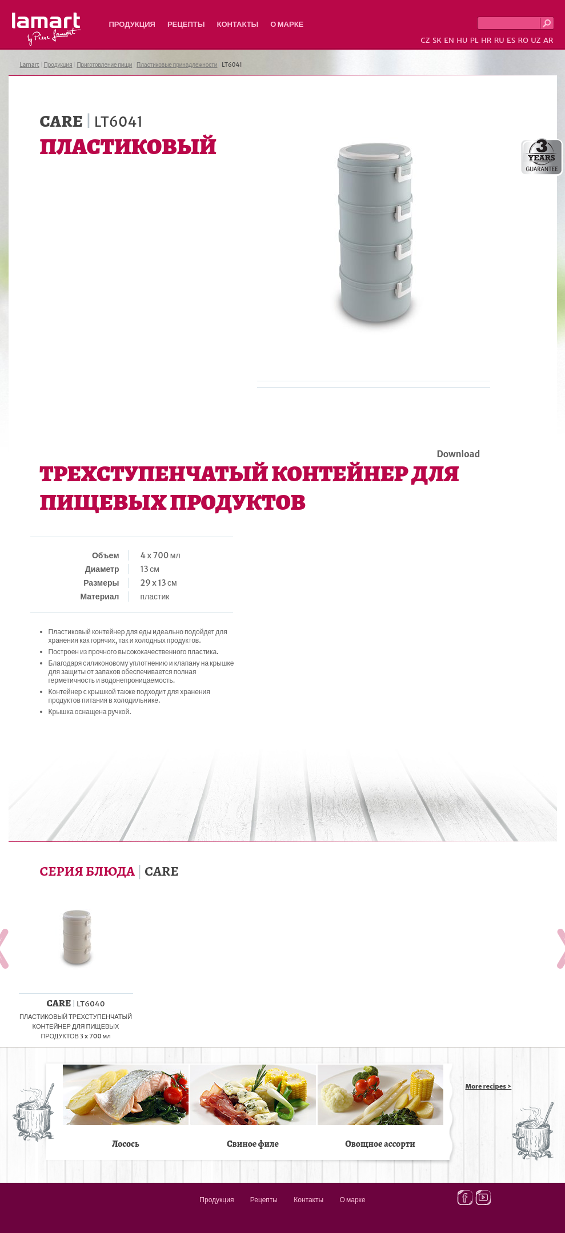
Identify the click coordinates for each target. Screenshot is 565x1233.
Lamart (46, 29)
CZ (425, 40)
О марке (286, 24)
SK (437, 40)
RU (499, 40)
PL (474, 40)
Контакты (237, 24)
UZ (535, 40)
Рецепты (186, 24)
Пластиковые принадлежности (177, 64)
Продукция (132, 24)
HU (461, 40)
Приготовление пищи (104, 64)
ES (511, 40)
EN (449, 40)
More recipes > (489, 1086)
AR (548, 40)
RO (523, 40)
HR (486, 40)
